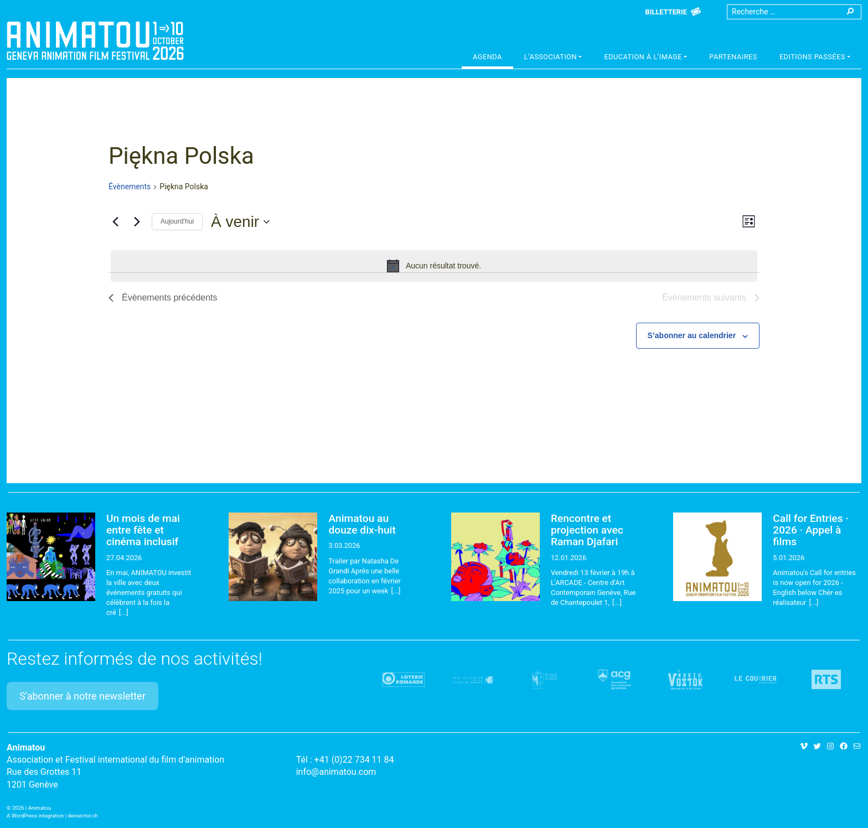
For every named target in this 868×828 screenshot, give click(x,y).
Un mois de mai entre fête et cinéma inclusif (143, 530)
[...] (123, 612)
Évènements (129, 186)
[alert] (434, 265)
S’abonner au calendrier (692, 335)
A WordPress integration (35, 816)
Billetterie (666, 12)
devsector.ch (83, 816)
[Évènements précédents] (115, 222)
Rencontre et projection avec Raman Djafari (587, 530)
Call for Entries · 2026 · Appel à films (811, 530)
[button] (553, 58)
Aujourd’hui (177, 221)
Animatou (95, 40)
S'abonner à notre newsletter (82, 696)
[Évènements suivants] (136, 222)
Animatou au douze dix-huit (361, 524)
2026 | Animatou (31, 808)
